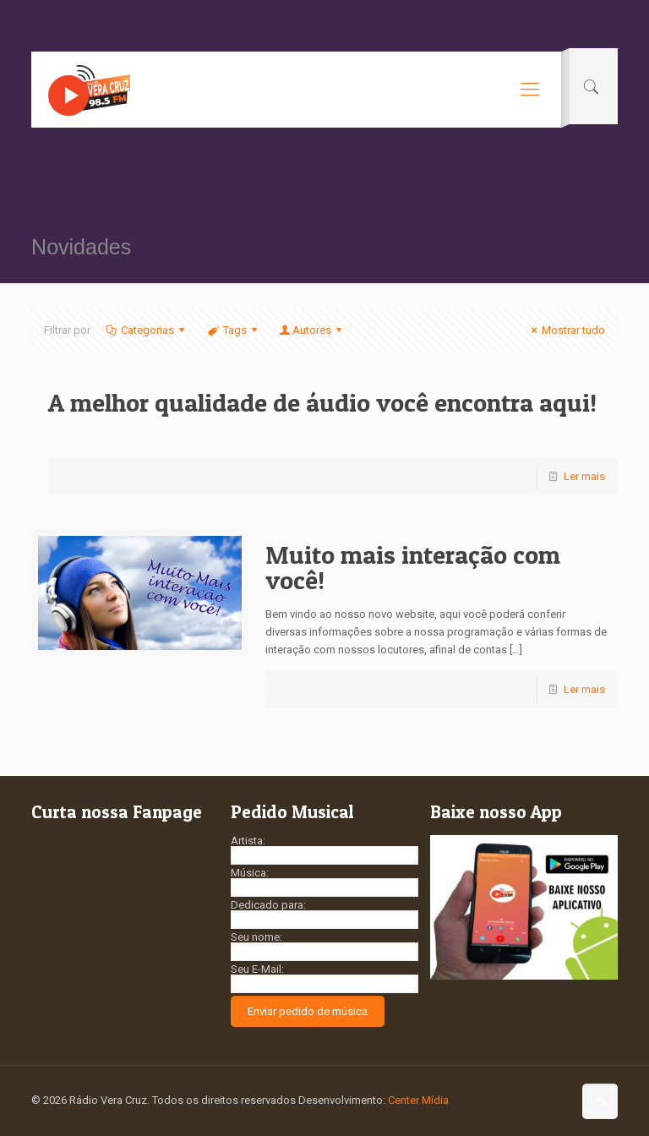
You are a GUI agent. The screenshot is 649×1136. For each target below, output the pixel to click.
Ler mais (584, 476)
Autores (311, 330)
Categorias (146, 330)
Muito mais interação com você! (412, 567)
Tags (233, 330)
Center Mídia (418, 1100)
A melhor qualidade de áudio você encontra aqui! (322, 402)
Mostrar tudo (565, 330)
